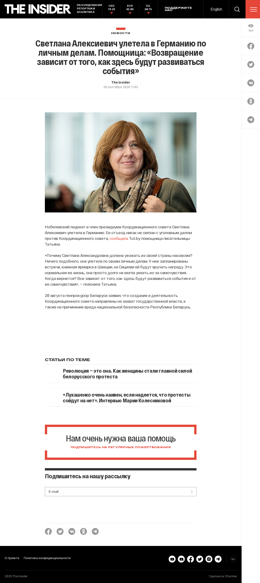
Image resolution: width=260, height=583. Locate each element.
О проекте (12, 558)
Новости (120, 33)
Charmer (231, 576)
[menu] (253, 9)
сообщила (119, 238)
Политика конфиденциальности (47, 558)
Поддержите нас (178, 9)
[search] (237, 9)
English (216, 9)
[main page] (38, 9)
